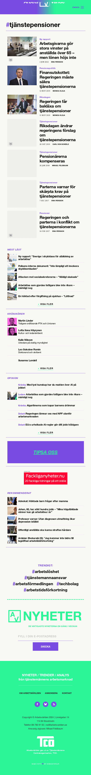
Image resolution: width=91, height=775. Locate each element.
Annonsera (51, 692)
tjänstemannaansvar (45, 576)
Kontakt (67, 692)
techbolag (68, 582)
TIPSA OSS (45, 451)
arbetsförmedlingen (33, 582)
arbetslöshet (45, 570)
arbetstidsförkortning (45, 588)
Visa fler (46, 303)
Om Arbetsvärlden (30, 692)
